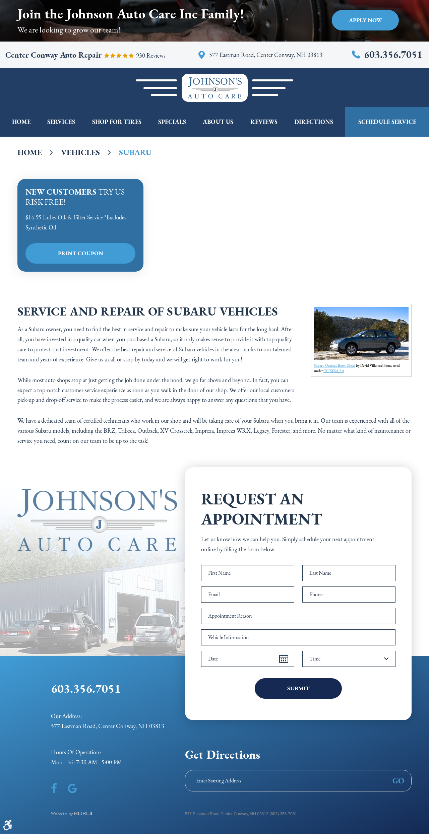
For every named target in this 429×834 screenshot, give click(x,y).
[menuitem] (21, 122)
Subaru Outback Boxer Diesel (334, 365)
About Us (218, 122)
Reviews (264, 122)
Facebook (54, 788)
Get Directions (222, 754)
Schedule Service (387, 122)
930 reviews (151, 56)
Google (72, 788)
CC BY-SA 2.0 (333, 370)
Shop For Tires (116, 122)
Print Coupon (80, 253)
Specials (172, 122)
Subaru (135, 152)
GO (398, 781)
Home (21, 122)
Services (61, 122)
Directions (313, 122)
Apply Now (365, 20)
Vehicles (80, 152)
